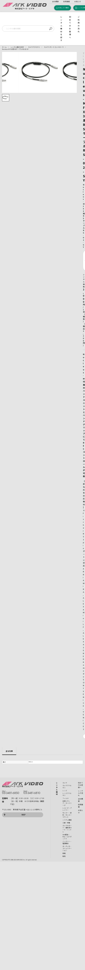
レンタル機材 (57, 788)
